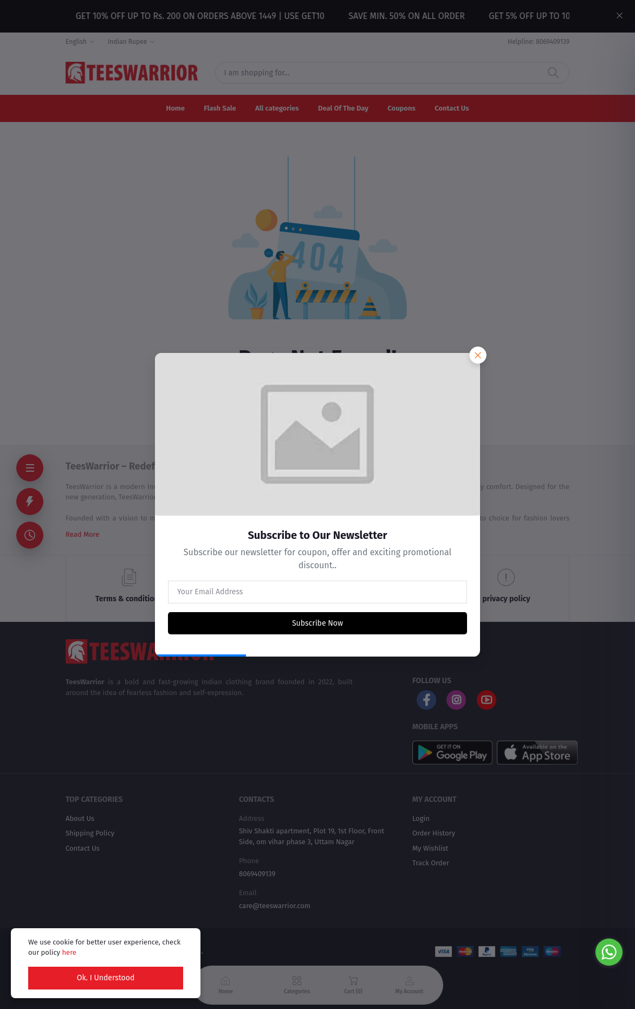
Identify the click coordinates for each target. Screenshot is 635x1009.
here (69, 952)
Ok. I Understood (106, 977)
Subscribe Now (317, 623)
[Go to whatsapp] (609, 952)
